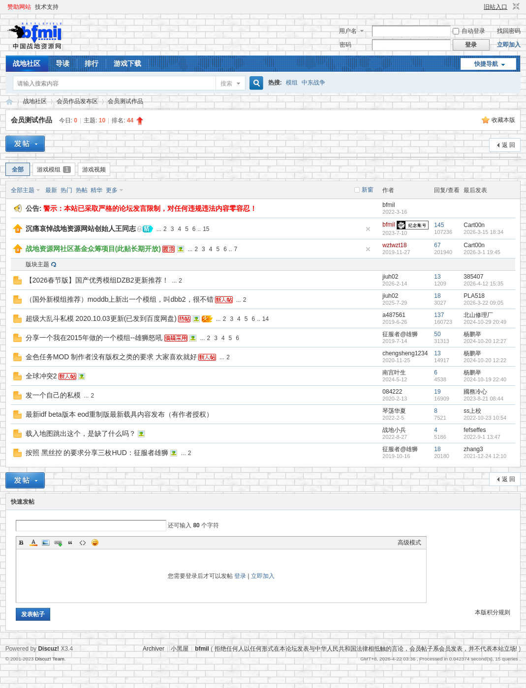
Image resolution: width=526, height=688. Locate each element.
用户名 (348, 31)
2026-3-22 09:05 (483, 303)
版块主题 (37, 264)
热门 (66, 190)
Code (83, 542)
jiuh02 (390, 276)
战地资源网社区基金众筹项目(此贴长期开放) (93, 249)
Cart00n (474, 225)
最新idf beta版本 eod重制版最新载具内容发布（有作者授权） (119, 414)
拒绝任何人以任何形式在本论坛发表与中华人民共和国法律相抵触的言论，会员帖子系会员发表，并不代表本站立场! (366, 648)
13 (437, 276)
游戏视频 (94, 169)
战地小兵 (394, 430)
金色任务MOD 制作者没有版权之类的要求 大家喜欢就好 (111, 357)
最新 (51, 190)
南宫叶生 (394, 372)
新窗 (367, 189)
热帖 (82, 190)
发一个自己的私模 (53, 395)
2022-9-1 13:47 (482, 437)
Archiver (153, 648)
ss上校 (472, 410)
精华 (96, 190)
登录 (240, 576)
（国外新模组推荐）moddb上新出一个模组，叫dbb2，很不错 (120, 299)
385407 (473, 276)
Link (58, 542)
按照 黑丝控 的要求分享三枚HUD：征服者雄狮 (97, 453)
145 (439, 225)
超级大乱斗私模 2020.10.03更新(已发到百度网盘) (101, 318)
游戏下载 (127, 63)
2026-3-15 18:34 (483, 232)
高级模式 (409, 542)
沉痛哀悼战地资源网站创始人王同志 (81, 228)
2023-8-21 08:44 (483, 398)
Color (33, 542)
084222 (392, 391)
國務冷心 (475, 391)
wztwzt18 (394, 245)
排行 (91, 63)
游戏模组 (54, 169)
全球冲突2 (41, 376)
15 (206, 229)
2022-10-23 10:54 (485, 418)
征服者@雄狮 (400, 334)
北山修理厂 (478, 315)
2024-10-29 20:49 (485, 322)
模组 (292, 82)
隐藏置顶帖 (368, 229)
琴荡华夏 (394, 410)
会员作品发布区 (77, 101)
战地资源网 (9, 101)
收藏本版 (503, 119)
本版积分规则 (492, 612)
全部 (18, 169)
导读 (62, 63)
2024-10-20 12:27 (485, 341)
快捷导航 (486, 63)
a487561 (393, 315)
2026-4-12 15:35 (483, 284)
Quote (70, 542)
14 (265, 318)
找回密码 (509, 31)
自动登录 (469, 31)
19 (437, 391)
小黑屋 (179, 648)
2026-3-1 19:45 (482, 252)
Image (46, 542)
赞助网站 (19, 6)
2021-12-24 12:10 (485, 456)
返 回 (508, 145)
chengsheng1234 (405, 353)
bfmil (388, 204)
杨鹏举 (472, 334)
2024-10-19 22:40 (485, 379)
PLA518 (474, 295)
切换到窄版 (515, 6)
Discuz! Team (49, 658)
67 (437, 245)
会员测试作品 (125, 101)
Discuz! (48, 648)
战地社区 (26, 63)
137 (439, 315)
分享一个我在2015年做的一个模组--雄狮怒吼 (94, 338)
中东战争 (313, 82)
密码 (345, 44)
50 (437, 334)
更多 (112, 190)
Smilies (95, 542)
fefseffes (475, 430)
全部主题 (22, 190)
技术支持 (47, 6)
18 (437, 295)
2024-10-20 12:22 (485, 360)
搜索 (226, 83)
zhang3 (473, 449)
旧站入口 (495, 6)
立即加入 (509, 44)
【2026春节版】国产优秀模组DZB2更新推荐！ (97, 280)
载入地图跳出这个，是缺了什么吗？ (81, 433)
